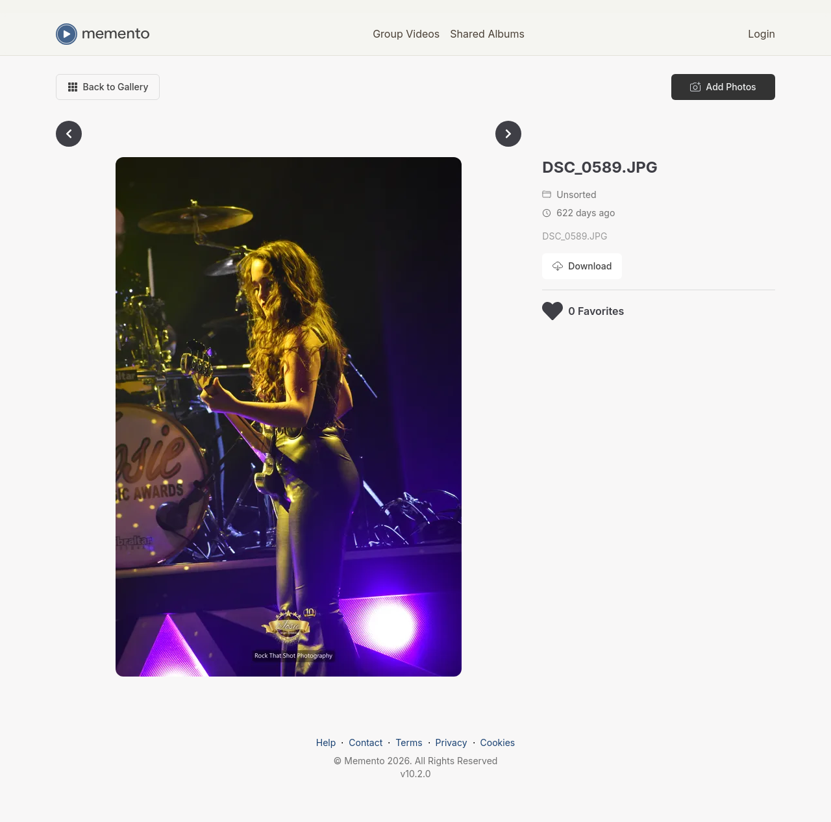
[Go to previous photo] (69, 134)
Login (761, 33)
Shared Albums (487, 33)
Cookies (497, 742)
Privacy (451, 742)
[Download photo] (582, 266)
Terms (408, 742)
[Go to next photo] (508, 134)
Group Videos (406, 33)
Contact (365, 742)
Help (326, 742)
